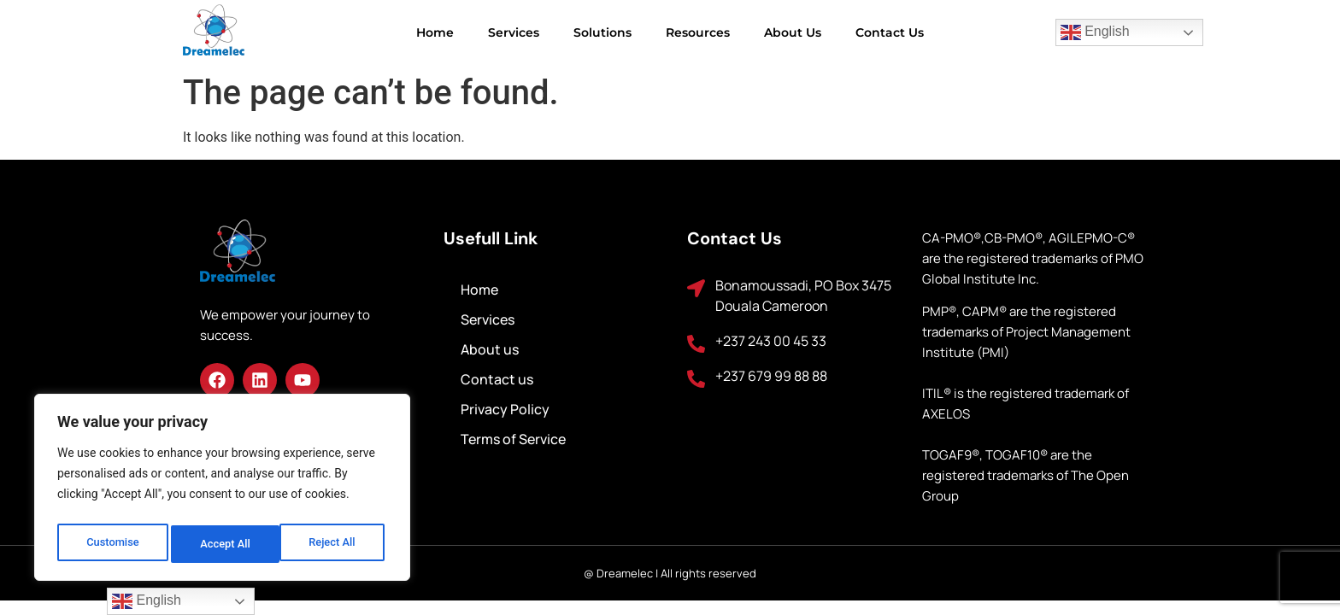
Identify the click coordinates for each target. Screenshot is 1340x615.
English (1095, 32)
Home (435, 32)
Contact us (889, 32)
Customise (111, 544)
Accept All (334, 544)
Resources (698, 32)
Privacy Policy (505, 409)
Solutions (602, 32)
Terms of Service (513, 439)
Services (513, 32)
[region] (222, 491)
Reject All (223, 544)
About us (792, 32)
